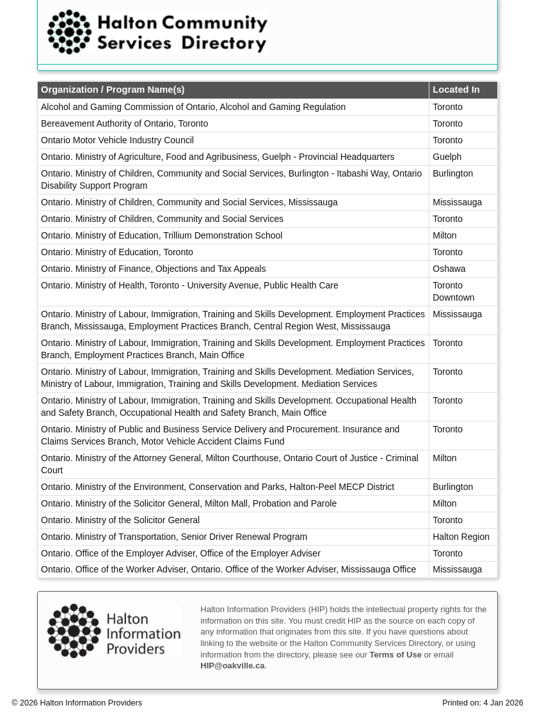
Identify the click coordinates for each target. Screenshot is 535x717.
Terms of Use (396, 654)
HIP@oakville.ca (232, 665)
